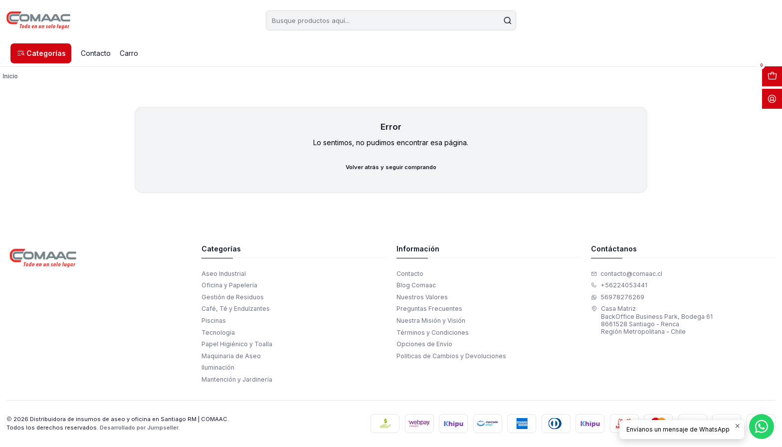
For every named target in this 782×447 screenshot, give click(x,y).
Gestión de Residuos (232, 298)
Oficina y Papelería (229, 286)
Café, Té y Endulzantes (235, 310)
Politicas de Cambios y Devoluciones (451, 357)
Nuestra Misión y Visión (430, 321)
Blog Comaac (416, 286)
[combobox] (391, 20)
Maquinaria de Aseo (231, 357)
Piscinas (213, 321)
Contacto (409, 274)
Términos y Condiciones (432, 333)
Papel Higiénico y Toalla (236, 345)
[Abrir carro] (772, 76)
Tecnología (218, 333)
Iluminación (217, 368)
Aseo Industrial (223, 274)
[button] (40, 53)
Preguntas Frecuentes (429, 310)
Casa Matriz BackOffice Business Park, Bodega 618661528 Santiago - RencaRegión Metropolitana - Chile (652, 321)
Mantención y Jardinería (236, 380)
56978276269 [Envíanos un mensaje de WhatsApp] (617, 298)
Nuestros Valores (422, 298)
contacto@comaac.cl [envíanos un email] (626, 274)
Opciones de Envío (424, 345)
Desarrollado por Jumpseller (139, 428)
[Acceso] (772, 99)
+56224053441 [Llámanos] (619, 286)
